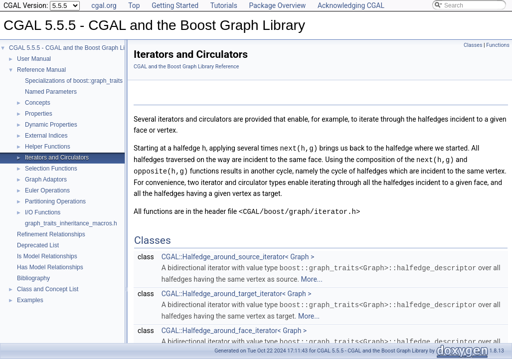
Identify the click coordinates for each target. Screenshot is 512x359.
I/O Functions (42, 212)
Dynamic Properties (51, 124)
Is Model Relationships (47, 256)
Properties (38, 113)
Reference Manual (41, 69)
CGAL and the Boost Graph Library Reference (186, 66)
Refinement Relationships (51, 234)
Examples (30, 300)
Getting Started (175, 5)
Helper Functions (47, 146)
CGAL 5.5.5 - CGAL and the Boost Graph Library (73, 47)
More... (312, 277)
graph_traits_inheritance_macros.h (71, 223)
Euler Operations (47, 190)
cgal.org (103, 5)
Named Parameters (51, 91)
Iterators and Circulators (57, 157)
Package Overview (277, 5)
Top (134, 5)
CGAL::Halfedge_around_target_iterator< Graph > (237, 291)
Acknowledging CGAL (351, 5)
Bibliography (33, 278)
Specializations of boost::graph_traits (74, 80)
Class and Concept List (47, 289)
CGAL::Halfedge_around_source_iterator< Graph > (238, 255)
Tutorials (223, 5)
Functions (498, 45)
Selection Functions (51, 168)
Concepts (37, 102)
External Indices (46, 135)
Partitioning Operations (55, 201)
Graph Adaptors (46, 179)
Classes (473, 45)
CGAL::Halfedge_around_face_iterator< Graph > (234, 328)
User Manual (34, 58)
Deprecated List (38, 245)
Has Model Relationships (50, 267)
